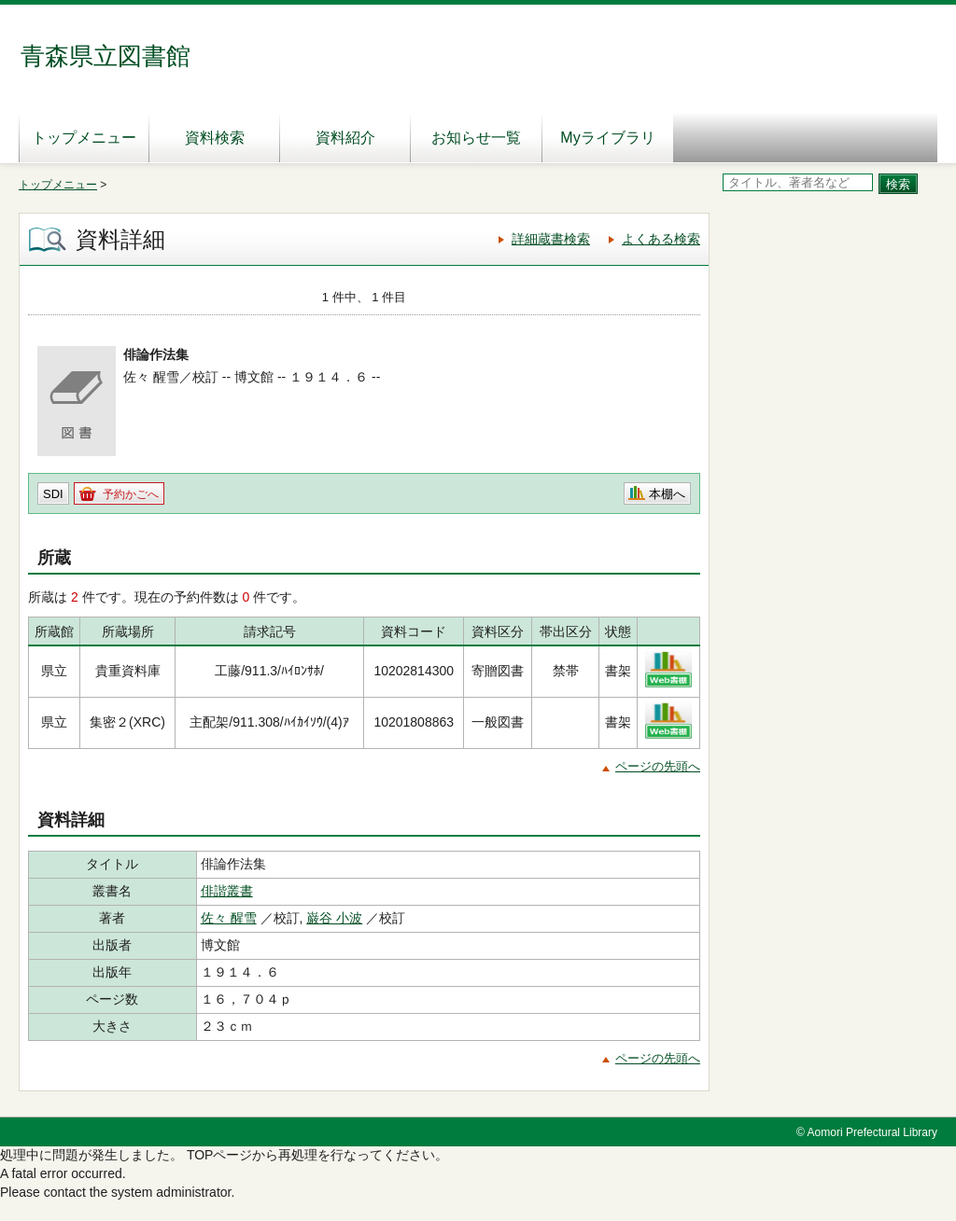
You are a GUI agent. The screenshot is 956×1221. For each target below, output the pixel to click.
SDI (53, 494)
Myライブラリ (607, 138)
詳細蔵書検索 (551, 238)
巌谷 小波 (334, 917)
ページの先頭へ (657, 766)
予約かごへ (131, 494)
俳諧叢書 (227, 890)
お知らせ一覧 (476, 138)
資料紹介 (345, 138)
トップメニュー (84, 138)
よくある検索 (661, 238)
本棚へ (667, 494)
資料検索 (215, 138)
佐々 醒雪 (229, 917)
